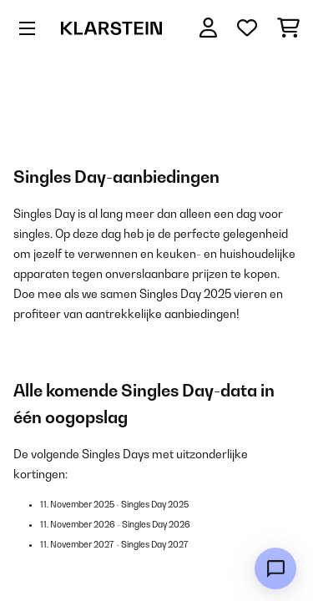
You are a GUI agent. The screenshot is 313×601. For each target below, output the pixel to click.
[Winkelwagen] (288, 28)
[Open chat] (275, 568)
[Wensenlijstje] (247, 28)
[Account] (208, 28)
